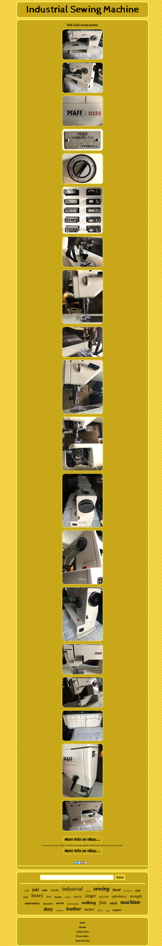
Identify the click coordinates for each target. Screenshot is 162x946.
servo (60, 903)
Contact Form (82, 931)
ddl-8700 (103, 896)
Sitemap (82, 927)
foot (102, 902)
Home (82, 922)
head (116, 890)
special (78, 896)
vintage (67, 897)
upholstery (119, 896)
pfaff (137, 890)
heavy (37, 895)
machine (130, 902)
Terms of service (82, 940)
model (88, 891)
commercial (73, 904)
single (25, 897)
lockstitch (48, 903)
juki (35, 889)
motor (89, 909)
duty (48, 909)
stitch (113, 903)
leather (73, 909)
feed (49, 896)
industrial (72, 889)
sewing (101, 889)
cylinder (59, 910)
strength (136, 896)
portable (128, 891)
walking (89, 902)
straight (57, 897)
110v (107, 911)
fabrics (100, 910)
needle (55, 890)
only (27, 890)
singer (90, 895)
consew (117, 910)
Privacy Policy (82, 936)
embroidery (32, 903)
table (45, 890)
